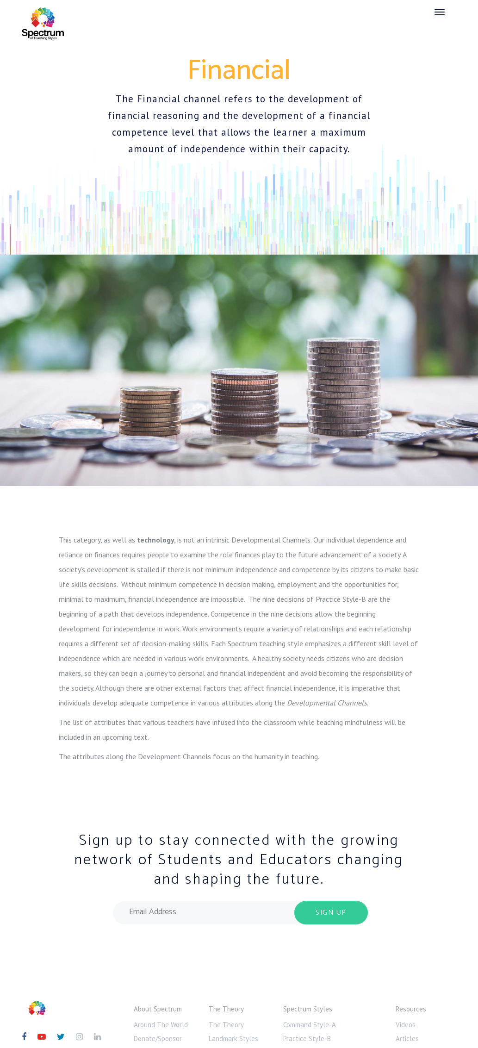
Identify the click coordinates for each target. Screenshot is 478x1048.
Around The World (161, 1024)
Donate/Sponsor (158, 1038)
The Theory (226, 1024)
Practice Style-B (307, 1038)
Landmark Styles (233, 1038)
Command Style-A (309, 1024)
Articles (407, 1038)
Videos (406, 1024)
